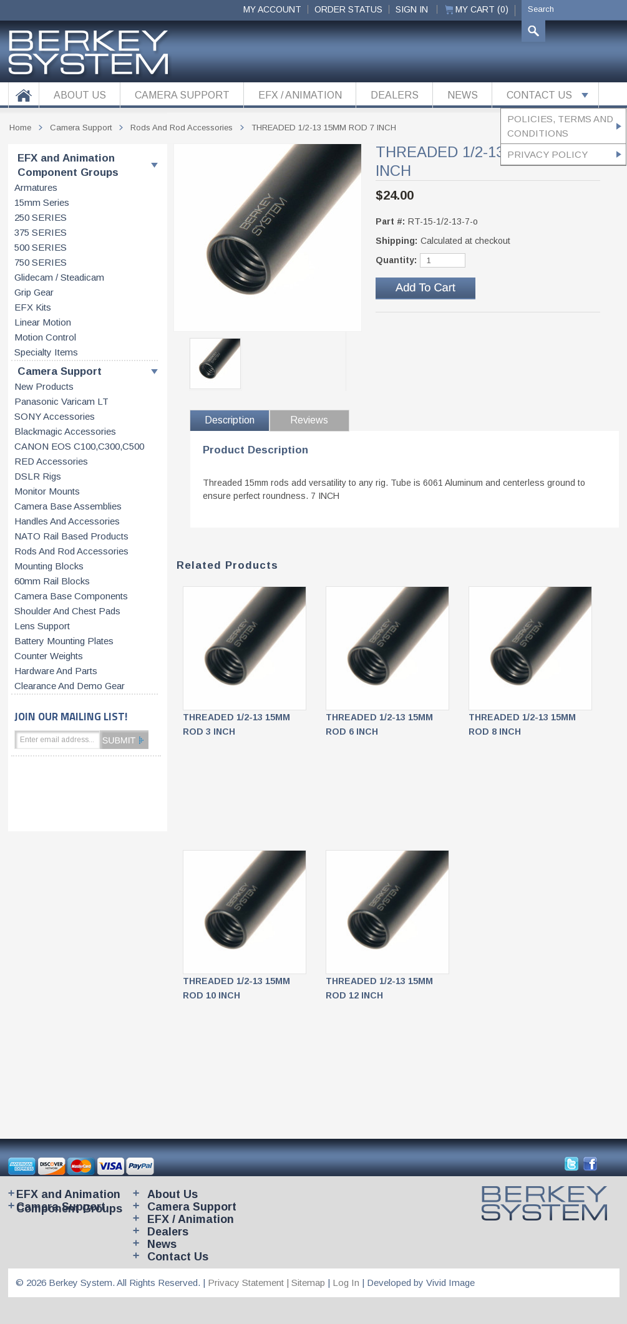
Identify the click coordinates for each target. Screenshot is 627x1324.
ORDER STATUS (348, 9)
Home (20, 127)
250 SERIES (40, 218)
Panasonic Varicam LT (61, 402)
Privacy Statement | (249, 1282)
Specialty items (46, 352)
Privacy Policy (547, 154)
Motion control (45, 337)
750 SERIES (40, 263)
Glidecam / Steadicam (59, 278)
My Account (272, 9)
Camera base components (71, 596)
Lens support (42, 626)
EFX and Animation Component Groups (68, 165)
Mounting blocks (49, 566)
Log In (346, 1282)
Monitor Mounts (47, 491)
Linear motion (42, 322)
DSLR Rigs (37, 476)
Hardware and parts (55, 671)
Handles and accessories (67, 521)
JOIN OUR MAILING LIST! (70, 716)
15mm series (41, 203)
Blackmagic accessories (65, 432)
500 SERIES (40, 248)
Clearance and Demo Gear (69, 686)
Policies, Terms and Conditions (560, 126)
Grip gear (34, 292)
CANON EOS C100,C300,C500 (79, 447)
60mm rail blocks (52, 581)
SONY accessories (54, 417)
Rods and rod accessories (71, 551)
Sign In (412, 9)
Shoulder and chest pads (67, 611)
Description (230, 420)
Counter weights (48, 656)
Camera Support (59, 371)
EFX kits (32, 307)
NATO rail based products (71, 536)
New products (44, 387)
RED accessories (51, 461)
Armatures (35, 188)
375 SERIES (40, 233)
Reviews (309, 420)
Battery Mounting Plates (64, 641)
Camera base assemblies (68, 506)
